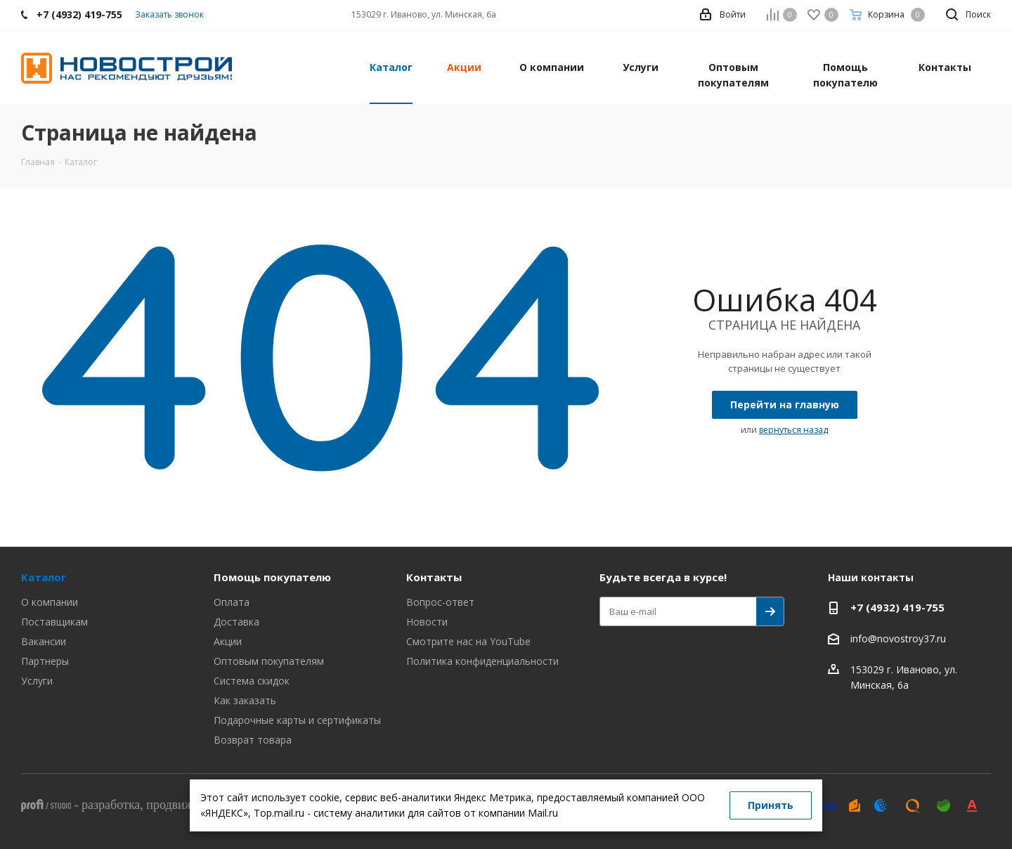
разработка (111, 805)
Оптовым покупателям (269, 661)
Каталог (43, 577)
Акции (228, 641)
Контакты (434, 577)
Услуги (37, 680)
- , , (161, 805)
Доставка (236, 621)
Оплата (231, 602)
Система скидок (252, 680)
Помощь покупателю (272, 577)
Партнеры (45, 661)
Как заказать (245, 700)
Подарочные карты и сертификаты (297, 720)
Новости (427, 621)
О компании (49, 602)
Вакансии (43, 641)
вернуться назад (793, 430)
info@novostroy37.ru (898, 638)
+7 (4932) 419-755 (897, 607)
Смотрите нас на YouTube (468, 641)
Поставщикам (54, 621)
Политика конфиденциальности (482, 661)
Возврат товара (253, 739)
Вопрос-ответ (440, 602)
